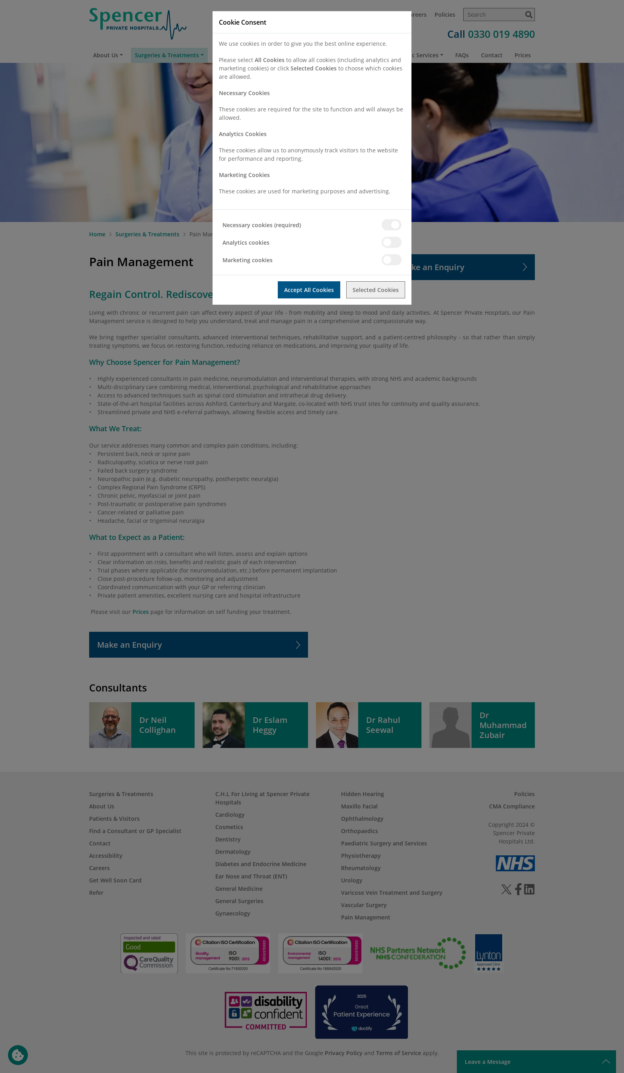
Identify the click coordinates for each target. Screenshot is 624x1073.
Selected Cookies (376, 290)
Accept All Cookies (309, 290)
